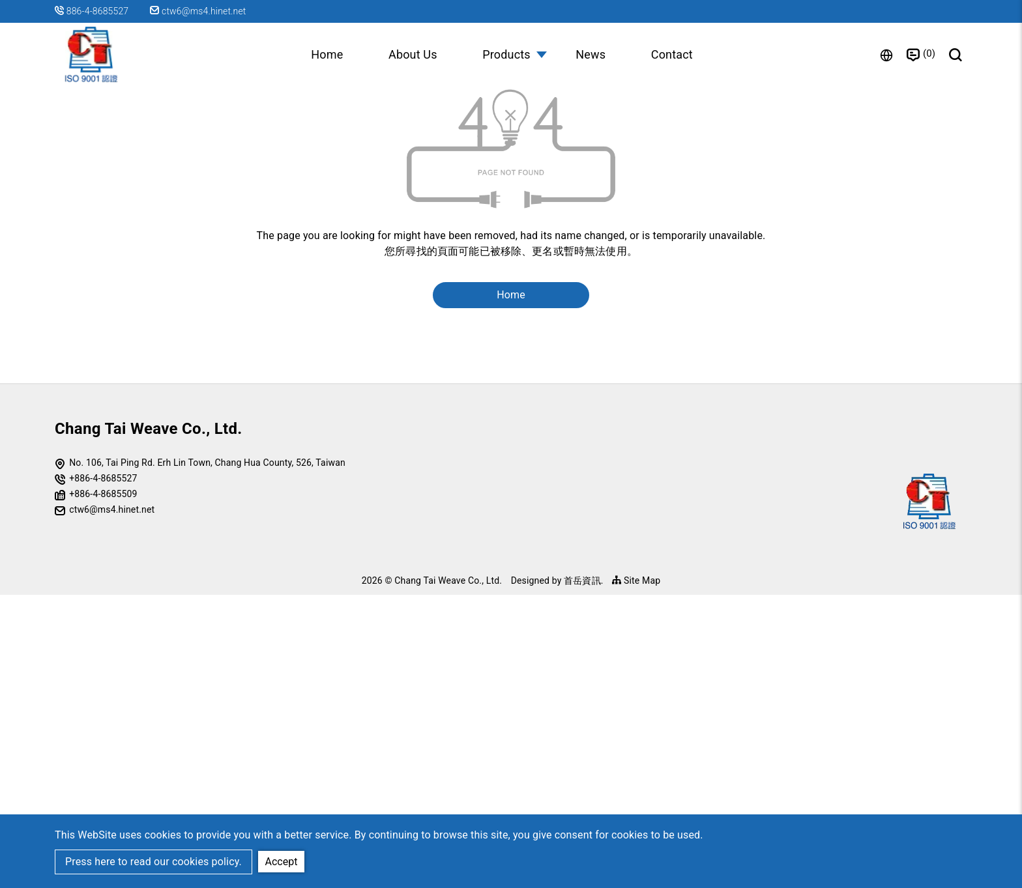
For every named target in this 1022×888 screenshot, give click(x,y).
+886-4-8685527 (103, 771)
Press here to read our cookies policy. (153, 861)
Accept (281, 861)
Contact (673, 54)
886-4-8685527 (97, 11)
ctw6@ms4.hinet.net (198, 11)
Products (506, 54)
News (591, 54)
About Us (412, 54)
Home (326, 54)
